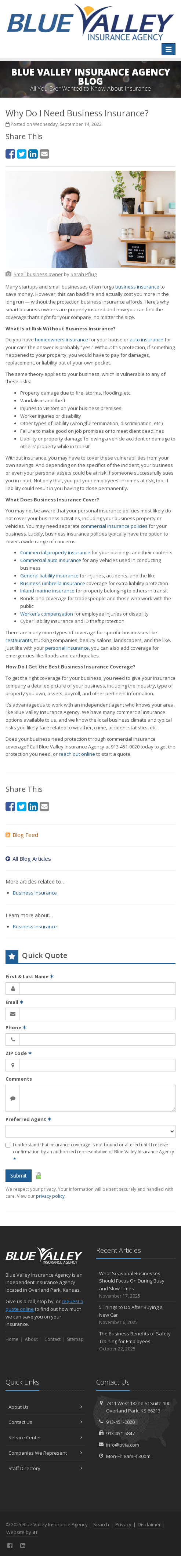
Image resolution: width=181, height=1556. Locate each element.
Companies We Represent (45, 1453)
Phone (16, 1027)
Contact (52, 1339)
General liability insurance (49, 575)
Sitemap (75, 1339)
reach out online (77, 754)
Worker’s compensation (46, 613)
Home (12, 1339)
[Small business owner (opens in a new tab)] (38, 274)
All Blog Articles (28, 858)
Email (14, 1002)
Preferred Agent (28, 1119)
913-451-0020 (120, 1422)
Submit (18, 1175)
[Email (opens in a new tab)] (44, 153)
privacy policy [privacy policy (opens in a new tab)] (50, 1196)
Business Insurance (35, 892)
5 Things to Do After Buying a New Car (136, 1315)
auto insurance (146, 339)
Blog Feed (22, 834)
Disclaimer (149, 1524)
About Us (45, 1407)
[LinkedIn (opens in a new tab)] (33, 153)
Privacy (123, 1524)
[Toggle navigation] (168, 49)
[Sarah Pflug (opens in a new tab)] (83, 274)
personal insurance (67, 648)
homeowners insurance (61, 339)
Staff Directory (45, 1468)
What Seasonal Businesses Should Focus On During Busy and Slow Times (136, 1285)
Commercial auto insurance (50, 560)
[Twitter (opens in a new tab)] (21, 153)
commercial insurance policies (114, 526)
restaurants (19, 640)
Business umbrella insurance (52, 583)
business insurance (137, 286)
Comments (19, 1079)
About (31, 1339)
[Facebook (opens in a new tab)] (10, 153)
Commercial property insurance (55, 552)
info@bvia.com (122, 1444)
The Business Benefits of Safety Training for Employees (136, 1341)
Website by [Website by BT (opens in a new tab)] (22, 1532)
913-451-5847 (120, 1433)
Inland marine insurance (47, 590)
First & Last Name (30, 976)
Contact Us (45, 1422)
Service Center (45, 1437)
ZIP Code (19, 1053)
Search (101, 1524)
